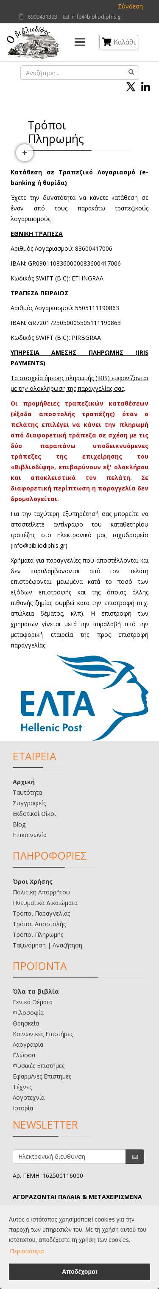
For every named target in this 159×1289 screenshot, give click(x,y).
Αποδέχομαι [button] (79, 1271)
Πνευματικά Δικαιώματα (45, 903)
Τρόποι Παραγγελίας (41, 913)
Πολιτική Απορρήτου (41, 892)
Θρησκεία (26, 1023)
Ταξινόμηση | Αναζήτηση (47, 945)
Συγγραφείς (29, 803)
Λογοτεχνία (29, 1097)
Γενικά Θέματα (33, 1002)
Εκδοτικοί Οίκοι (34, 814)
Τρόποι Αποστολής (39, 924)
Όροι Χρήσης (33, 881)
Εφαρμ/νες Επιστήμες (42, 1076)
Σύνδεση (130, 6)
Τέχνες (22, 1087)
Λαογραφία (28, 1044)
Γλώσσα (24, 1055)
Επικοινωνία (30, 835)
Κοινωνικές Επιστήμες (43, 1034)
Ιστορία (23, 1108)
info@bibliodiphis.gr (97, 16)
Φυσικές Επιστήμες (38, 1066)
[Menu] (80, 42)
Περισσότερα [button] (27, 1251)
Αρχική (24, 782)
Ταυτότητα (27, 792)
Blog (19, 824)
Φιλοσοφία (28, 1013)
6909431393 (42, 16)
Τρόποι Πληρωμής (38, 934)
